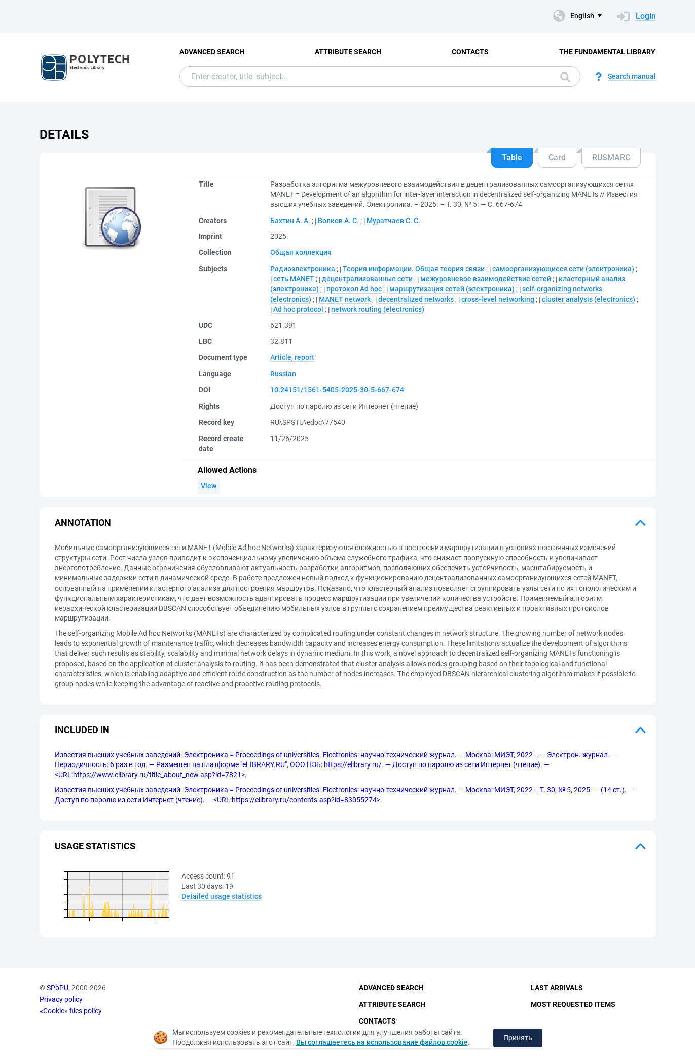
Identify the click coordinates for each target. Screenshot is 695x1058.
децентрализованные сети (367, 279)
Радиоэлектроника (302, 269)
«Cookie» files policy (71, 1011)
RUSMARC (611, 157)
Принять (517, 1038)
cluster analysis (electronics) (588, 299)
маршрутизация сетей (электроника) (452, 289)
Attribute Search (348, 52)
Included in (82, 729)
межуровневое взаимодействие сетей (485, 279)
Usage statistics (95, 846)
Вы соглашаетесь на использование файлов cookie (382, 1042)
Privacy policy (61, 999)
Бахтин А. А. (290, 220)
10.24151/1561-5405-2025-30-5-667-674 (337, 390)
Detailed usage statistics (221, 896)
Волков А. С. (338, 220)
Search (565, 77)
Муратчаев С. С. (393, 220)
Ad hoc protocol (298, 309)
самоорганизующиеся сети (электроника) (563, 269)
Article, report (292, 357)
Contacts (470, 52)
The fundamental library (607, 52)
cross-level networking (497, 299)
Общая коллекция (301, 252)
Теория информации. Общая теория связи (414, 269)
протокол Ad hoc (354, 289)
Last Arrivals (557, 987)
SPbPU (57, 987)
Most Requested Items (573, 1004)
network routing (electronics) (377, 309)
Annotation (83, 522)
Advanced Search (211, 52)
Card (557, 157)
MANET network (345, 299)
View (208, 486)
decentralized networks (416, 299)
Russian (283, 374)
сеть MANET (293, 279)
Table (512, 157)
